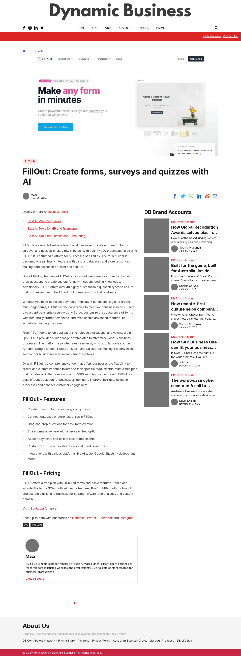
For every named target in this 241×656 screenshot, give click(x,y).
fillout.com (36, 508)
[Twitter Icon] (42, 28)
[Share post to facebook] (174, 196)
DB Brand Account (183, 222)
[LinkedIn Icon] (36, 28)
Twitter (91, 518)
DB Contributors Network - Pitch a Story (49, 640)
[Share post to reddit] (207, 196)
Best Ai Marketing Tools (44, 221)
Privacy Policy (101, 640)
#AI (26, 524)
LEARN (159, 28)
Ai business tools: (56, 211)
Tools (144, 28)
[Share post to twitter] (182, 196)
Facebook (106, 518)
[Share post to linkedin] (199, 196)
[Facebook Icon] (24, 28)
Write (108, 28)
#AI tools (37, 524)
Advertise (126, 28)
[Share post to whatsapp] (191, 196)
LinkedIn (78, 518)
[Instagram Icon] (30, 28)
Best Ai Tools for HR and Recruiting (52, 228)
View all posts (34, 578)
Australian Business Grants (130, 640)
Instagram (126, 518)
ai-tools (39, 51)
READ (94, 28)
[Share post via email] (215, 196)
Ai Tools (30, 161)
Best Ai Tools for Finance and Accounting (56, 236)
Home (80, 28)
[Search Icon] (216, 28)
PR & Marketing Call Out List (220, 36)
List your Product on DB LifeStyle (171, 640)
